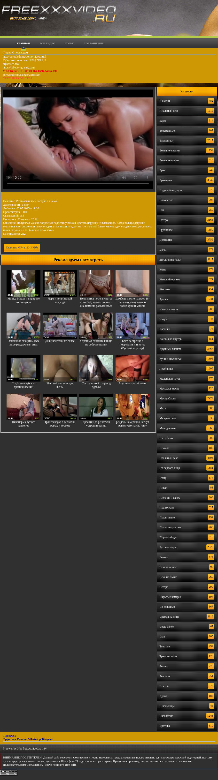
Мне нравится (14, 233)
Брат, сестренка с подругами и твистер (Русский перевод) (132, 344)
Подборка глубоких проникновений (24, 385)
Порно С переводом (15, 52)
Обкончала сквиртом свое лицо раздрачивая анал (23, 342)
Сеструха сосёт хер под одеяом (96, 385)
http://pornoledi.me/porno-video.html (24, 56)
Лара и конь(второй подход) (60, 300)
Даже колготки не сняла (60, 341)
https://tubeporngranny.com (19, 67)
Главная (23, 43)
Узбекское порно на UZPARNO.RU (24, 60)
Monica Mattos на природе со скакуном (24, 300)
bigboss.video (11, 64)
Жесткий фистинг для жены (60, 385)
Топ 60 (69, 43)
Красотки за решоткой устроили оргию (96, 423)
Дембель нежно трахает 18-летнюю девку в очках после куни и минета (132, 302)
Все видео (47, 43)
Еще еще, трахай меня (132, 383)
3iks (19, 748)
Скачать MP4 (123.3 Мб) (22, 247)
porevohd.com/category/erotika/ (21, 74)
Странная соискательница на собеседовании (96, 342)
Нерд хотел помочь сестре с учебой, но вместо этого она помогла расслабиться (96, 302)
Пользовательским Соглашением (23, 764)
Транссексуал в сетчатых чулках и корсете (60, 423)
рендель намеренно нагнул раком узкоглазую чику (132, 423)
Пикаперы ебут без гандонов (23, 423)
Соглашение (94, 43)
